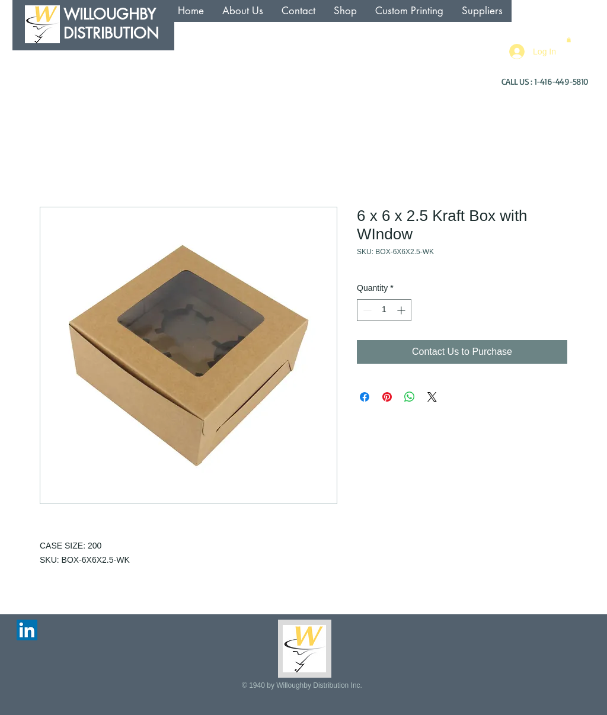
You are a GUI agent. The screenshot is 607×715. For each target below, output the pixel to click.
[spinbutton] (384, 310)
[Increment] (402, 310)
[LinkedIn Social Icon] (27, 630)
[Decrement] (366, 310)
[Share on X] (432, 397)
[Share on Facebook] (364, 397)
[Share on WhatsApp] (409, 397)
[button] (569, 39)
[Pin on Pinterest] (387, 397)
